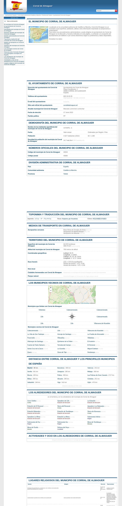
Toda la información (12, 21)
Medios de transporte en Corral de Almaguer (59, 225)
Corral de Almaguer (42, 6)
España (66, 166)
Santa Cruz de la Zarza (35, 348)
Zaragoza (60, 371)
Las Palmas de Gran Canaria (97, 375)
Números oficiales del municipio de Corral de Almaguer (66, 148)
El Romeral (91, 345)
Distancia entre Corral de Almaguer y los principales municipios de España (14, 53)
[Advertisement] (72, 62)
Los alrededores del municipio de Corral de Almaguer (65, 392)
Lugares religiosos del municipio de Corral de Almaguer (66, 480)
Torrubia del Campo (64, 345)
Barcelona (60, 368)
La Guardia (61, 348)
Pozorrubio (31, 338)
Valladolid (30, 382)
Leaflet (71, 303)
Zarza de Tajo (62, 352)
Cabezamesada (72, 310)
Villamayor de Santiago (35, 341)
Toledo (65, 174)
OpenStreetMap (85, 303)
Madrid (29, 368)
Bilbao (29, 379)
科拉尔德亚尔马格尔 (99, 219)
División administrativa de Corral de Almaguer (59, 162)
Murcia (29, 375)
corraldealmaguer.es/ (70, 105)
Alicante (60, 379)
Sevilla (29, 371)
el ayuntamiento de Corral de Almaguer (55, 83)
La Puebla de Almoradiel (95, 334)
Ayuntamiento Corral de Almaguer (61, 15)
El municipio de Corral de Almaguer (52, 21)
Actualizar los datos (55, 39)
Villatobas (42, 310)
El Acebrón (91, 341)
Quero (29, 352)
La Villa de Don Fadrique (35, 334)
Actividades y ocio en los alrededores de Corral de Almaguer (70, 436)
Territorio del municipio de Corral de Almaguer (60, 240)
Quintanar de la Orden (64, 341)
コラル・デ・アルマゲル (43, 219)
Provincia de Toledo (47, 15)
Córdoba (90, 379)
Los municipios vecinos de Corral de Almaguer (59, 283)
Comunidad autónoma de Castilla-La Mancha (29, 15)
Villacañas (60, 338)
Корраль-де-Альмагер (70, 219)
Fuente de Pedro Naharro (36, 345)
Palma (59, 375)
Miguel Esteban (92, 348)
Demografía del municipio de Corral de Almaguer (61, 122)
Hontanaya (91, 352)
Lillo (42, 316)
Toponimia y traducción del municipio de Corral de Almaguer (69, 214)
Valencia (90, 368)
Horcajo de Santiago (64, 334)
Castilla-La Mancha (69, 170)
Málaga (89, 371)
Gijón (89, 382)
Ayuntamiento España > (11, 15)
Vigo (58, 382)
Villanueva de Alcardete (102, 323)
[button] (50, 287)
